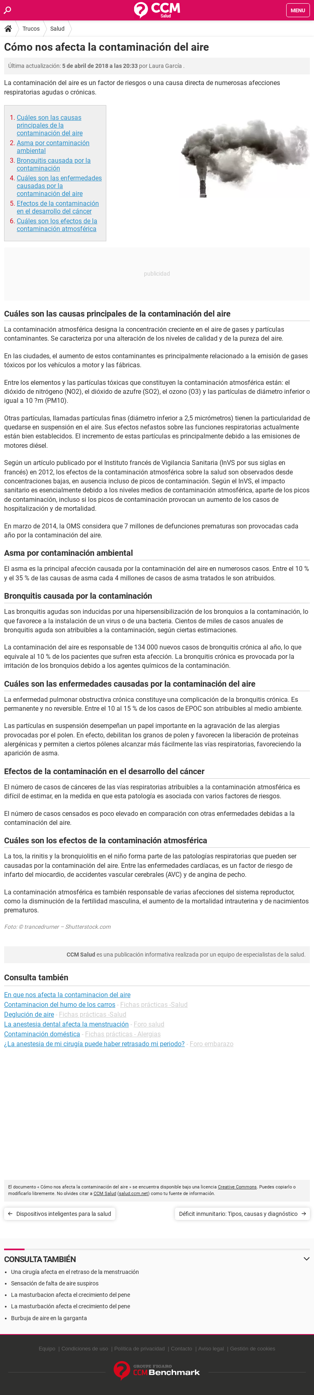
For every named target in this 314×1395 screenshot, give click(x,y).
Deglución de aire (29, 1014)
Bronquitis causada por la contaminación (54, 164)
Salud (57, 28)
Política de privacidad (139, 1349)
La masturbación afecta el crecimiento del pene (70, 1306)
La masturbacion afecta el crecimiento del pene (70, 1295)
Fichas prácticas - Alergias (123, 1034)
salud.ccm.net (133, 1193)
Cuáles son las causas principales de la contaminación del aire (50, 125)
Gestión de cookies (253, 1349)
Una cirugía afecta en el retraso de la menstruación (75, 1272)
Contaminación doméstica (42, 1034)
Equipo (47, 1349)
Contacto (181, 1349)
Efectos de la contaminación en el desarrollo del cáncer (58, 207)
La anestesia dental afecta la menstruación (66, 1024)
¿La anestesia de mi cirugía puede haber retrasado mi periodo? (94, 1044)
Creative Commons (237, 1187)
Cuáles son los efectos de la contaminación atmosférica (57, 225)
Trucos (31, 28)
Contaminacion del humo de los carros (59, 1005)
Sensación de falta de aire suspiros (55, 1283)
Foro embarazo (211, 1044)
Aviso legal (211, 1349)
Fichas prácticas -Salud (154, 1005)
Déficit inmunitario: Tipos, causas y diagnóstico (238, 1214)
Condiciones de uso (84, 1349)
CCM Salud (105, 1193)
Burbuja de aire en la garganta (49, 1318)
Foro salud (149, 1024)
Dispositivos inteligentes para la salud (63, 1214)
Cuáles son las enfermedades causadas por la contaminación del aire (59, 186)
